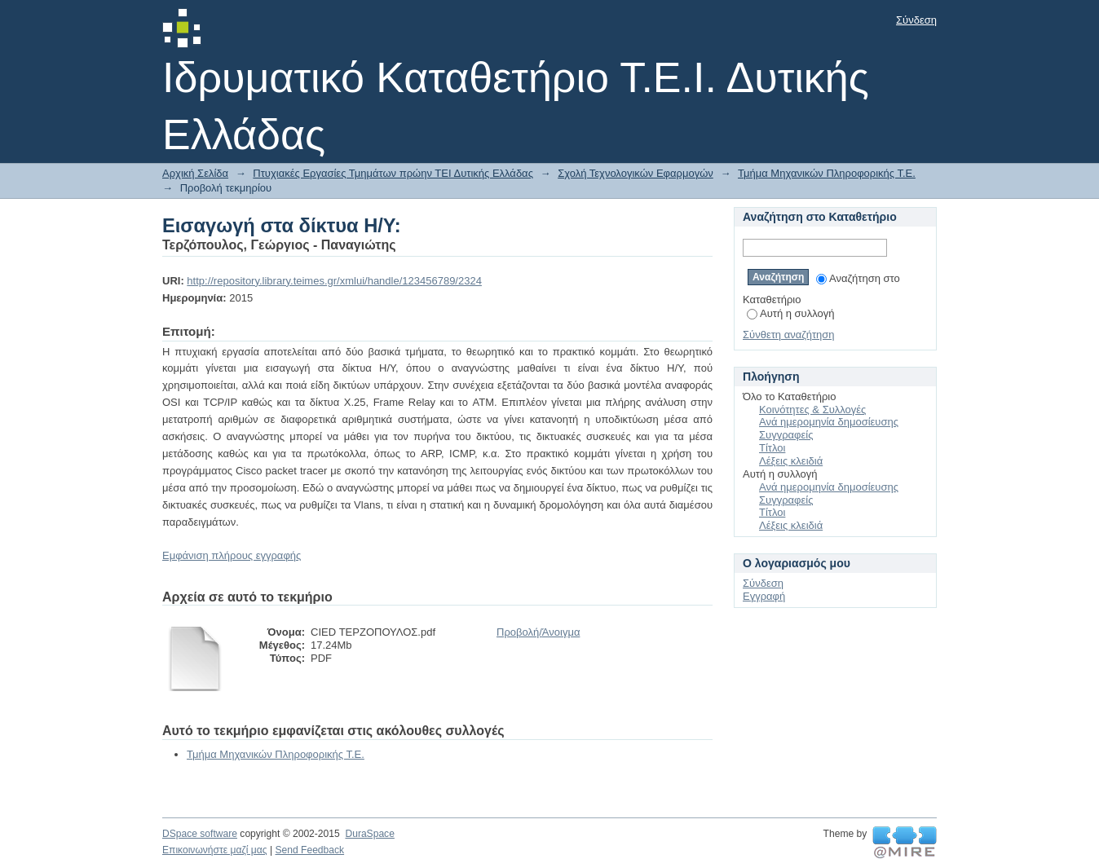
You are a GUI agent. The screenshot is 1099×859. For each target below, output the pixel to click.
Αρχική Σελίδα (195, 173)
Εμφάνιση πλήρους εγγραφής (231, 555)
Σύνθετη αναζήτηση (789, 334)
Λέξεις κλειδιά (791, 461)
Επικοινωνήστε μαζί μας (214, 850)
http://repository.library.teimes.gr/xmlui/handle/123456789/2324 (334, 281)
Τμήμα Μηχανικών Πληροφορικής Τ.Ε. (827, 173)
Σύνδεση (916, 20)
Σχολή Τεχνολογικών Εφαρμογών (635, 173)
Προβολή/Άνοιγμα (538, 632)
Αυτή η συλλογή (791, 313)
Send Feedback (309, 850)
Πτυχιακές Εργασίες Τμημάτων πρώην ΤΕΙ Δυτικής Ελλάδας (393, 173)
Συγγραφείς (786, 435)
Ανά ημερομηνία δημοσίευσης (828, 422)
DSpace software (199, 833)
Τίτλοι (772, 448)
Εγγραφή (764, 596)
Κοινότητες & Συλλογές (812, 409)
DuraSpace (369, 833)
